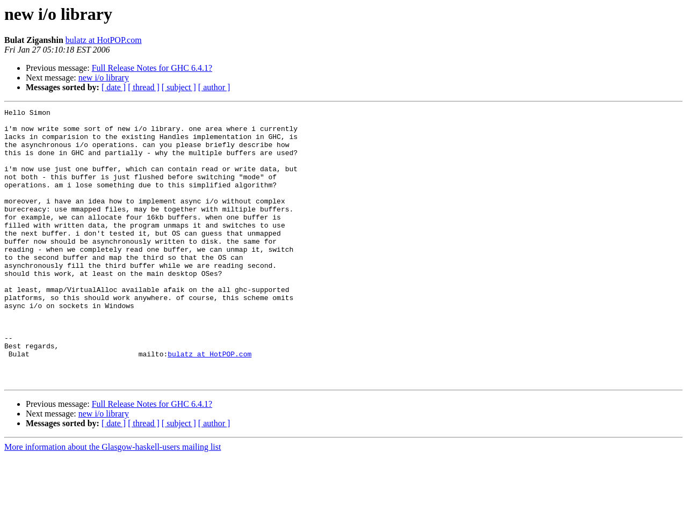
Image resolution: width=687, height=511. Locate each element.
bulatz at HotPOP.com (104, 40)
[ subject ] (179, 87)
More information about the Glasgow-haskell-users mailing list (112, 501)
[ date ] (114, 87)
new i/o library (103, 77)
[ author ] (214, 87)
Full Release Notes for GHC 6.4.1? (152, 67)
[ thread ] (144, 87)
